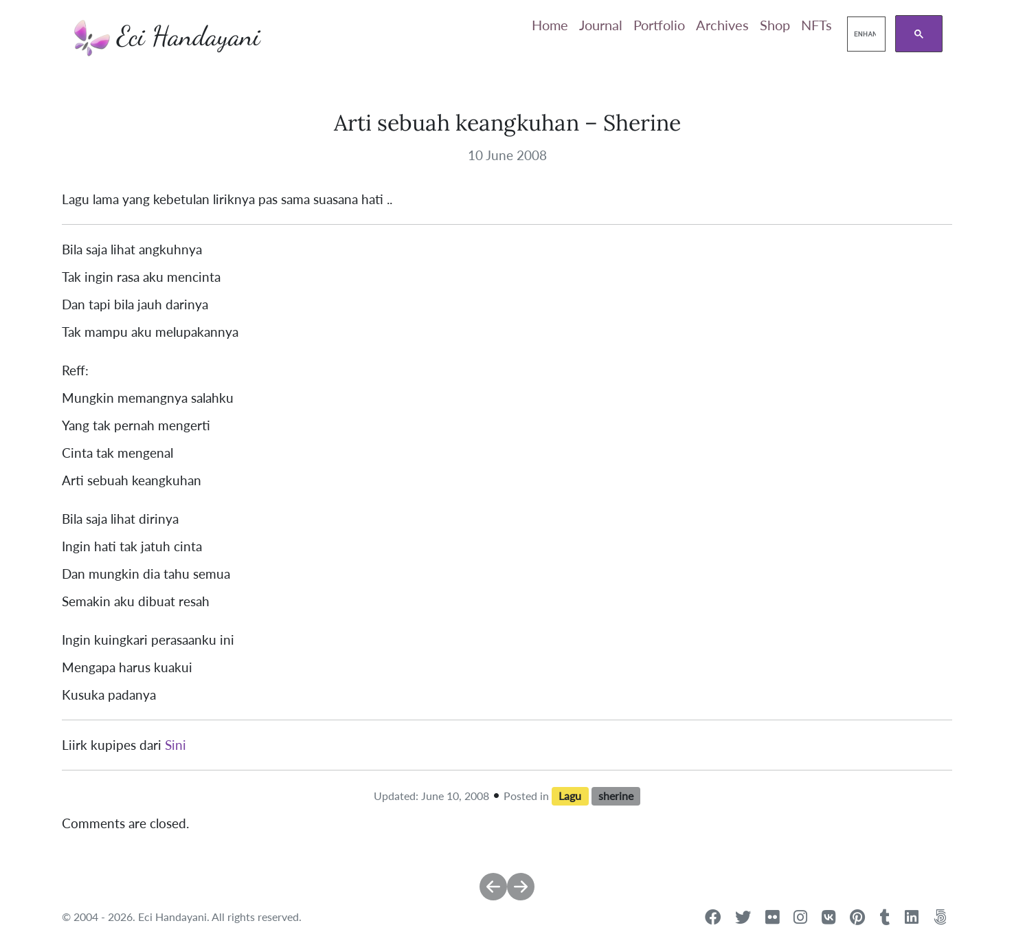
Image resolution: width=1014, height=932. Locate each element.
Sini (175, 745)
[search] (865, 34)
